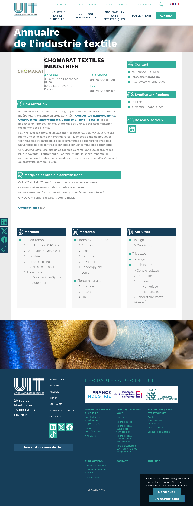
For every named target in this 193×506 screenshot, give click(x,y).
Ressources (92, 477)
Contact (107, 4)
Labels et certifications (93, 430)
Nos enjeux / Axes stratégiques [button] (114, 16)
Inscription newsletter (43, 447)
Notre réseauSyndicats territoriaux (124, 428)
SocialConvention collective (155, 420)
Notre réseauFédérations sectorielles (124, 438)
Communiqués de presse (95, 471)
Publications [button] (142, 15)
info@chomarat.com (146, 76)
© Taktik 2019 (96, 490)
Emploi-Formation (159, 431)
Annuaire (123, 4)
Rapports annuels (95, 465)
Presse (93, 4)
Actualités (62, 4)
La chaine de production (93, 419)
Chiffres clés (92, 424)
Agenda (78, 4)
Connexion (56, 416)
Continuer (166, 492)
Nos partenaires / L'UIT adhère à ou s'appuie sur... (127, 448)
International (155, 427)
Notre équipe (124, 421)
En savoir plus (166, 499)
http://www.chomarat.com (150, 81)
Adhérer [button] (166, 15)
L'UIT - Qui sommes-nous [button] (85, 15)
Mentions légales (61, 410)
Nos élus (121, 417)
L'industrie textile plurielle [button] (57, 16)
